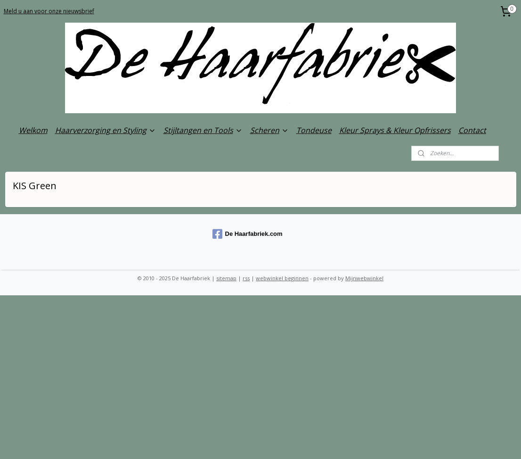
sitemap (226, 278)
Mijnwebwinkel (364, 278)
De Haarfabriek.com (247, 234)
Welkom (33, 130)
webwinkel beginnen (282, 278)
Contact (472, 130)
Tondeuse (314, 130)
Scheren (269, 130)
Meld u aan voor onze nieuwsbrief (49, 11)
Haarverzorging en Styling (105, 130)
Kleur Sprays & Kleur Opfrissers (395, 130)
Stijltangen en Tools (203, 130)
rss (246, 278)
